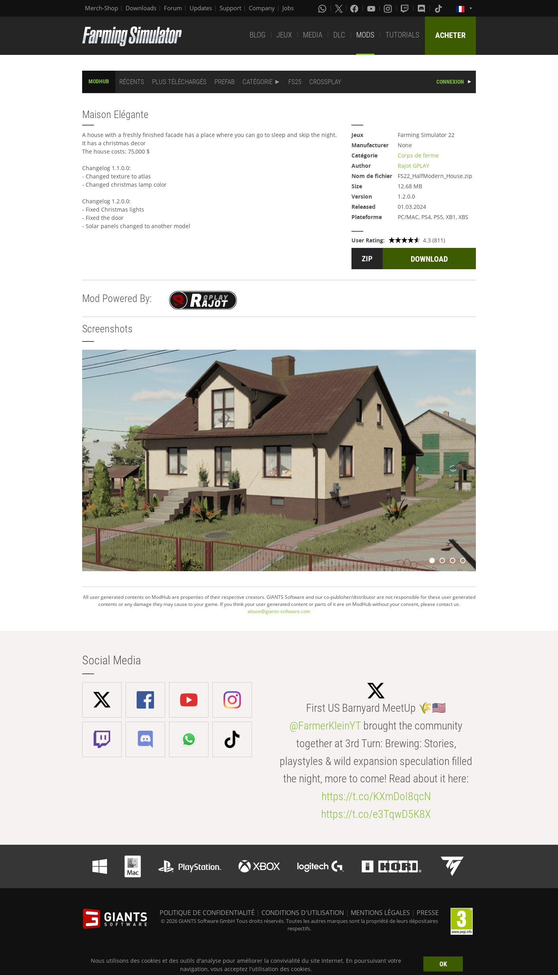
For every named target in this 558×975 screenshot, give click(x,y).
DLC (339, 34)
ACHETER (450, 35)
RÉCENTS (131, 82)
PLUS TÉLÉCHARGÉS (179, 82)
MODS (365, 34)
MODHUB (98, 81)
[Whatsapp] (323, 8)
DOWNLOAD (429, 259)
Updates (201, 8)
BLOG (257, 34)
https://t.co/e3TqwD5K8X (376, 814)
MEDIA (312, 34)
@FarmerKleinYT (325, 725)
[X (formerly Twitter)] (339, 8)
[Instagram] (388, 8)
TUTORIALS (402, 34)
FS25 (294, 82)
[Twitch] (405, 8)
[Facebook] (355, 8)
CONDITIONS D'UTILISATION (302, 912)
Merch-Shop (101, 8)
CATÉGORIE (257, 82)
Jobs (288, 8)
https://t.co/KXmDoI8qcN (376, 796)
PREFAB (224, 82)
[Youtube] (372, 8)
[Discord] (422, 8)
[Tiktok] (439, 8)
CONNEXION (450, 82)
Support (230, 8)
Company (262, 8)
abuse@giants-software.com (279, 611)
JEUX (284, 34)
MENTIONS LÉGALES (380, 912)
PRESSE (428, 912)
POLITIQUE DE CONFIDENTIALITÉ (207, 912)
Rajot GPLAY (413, 165)
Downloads (141, 8)
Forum (173, 8)
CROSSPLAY (325, 82)
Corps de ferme (418, 155)
